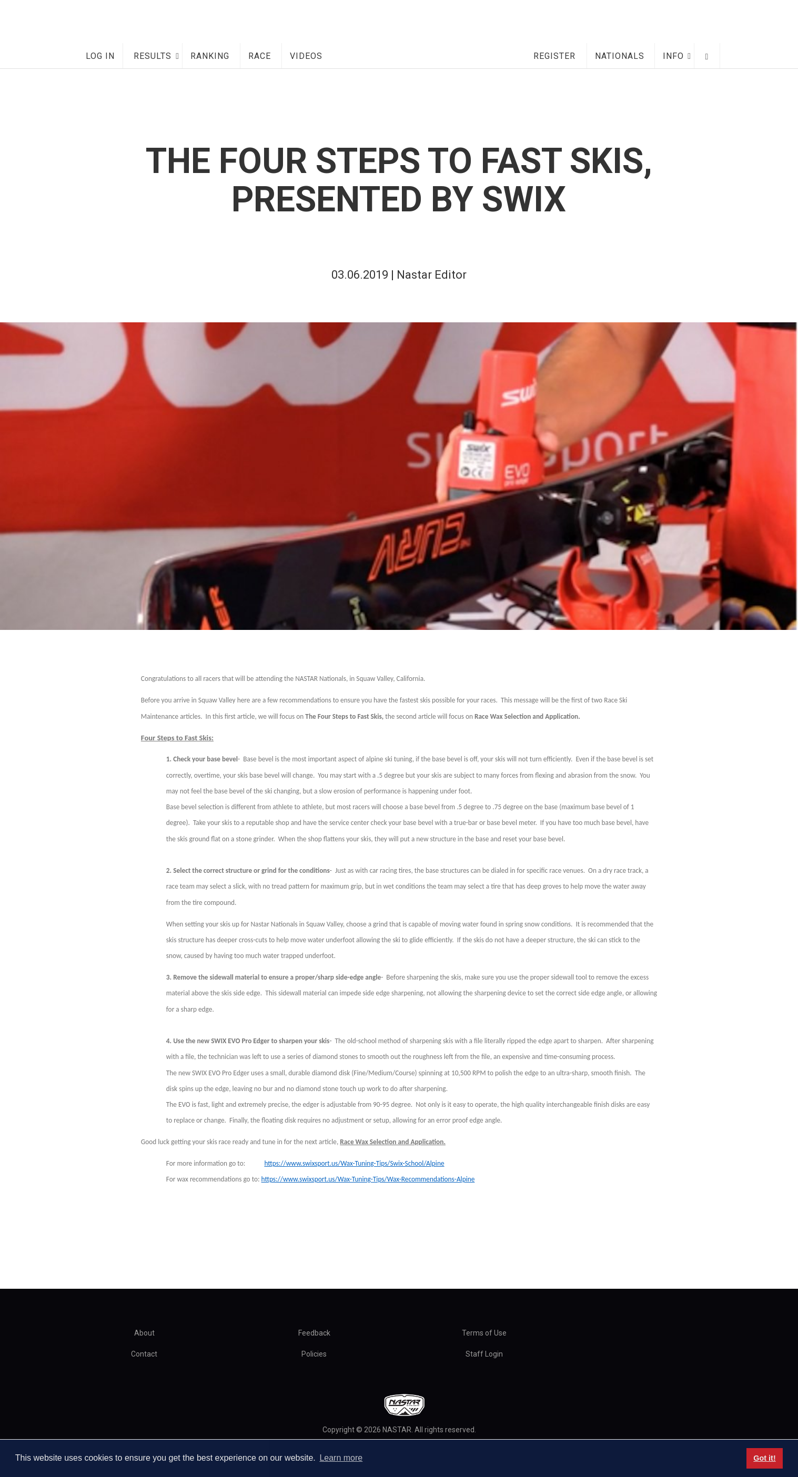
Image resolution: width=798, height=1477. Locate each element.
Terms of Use (484, 1333)
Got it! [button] (764, 1458)
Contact (144, 1354)
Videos (306, 56)
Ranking (209, 56)
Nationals (619, 56)
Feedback (314, 1333)
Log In (100, 56)
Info (673, 56)
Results (152, 56)
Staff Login (484, 1354)
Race (259, 56)
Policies (314, 1354)
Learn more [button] (340, 1457)
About (144, 1333)
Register (554, 56)
